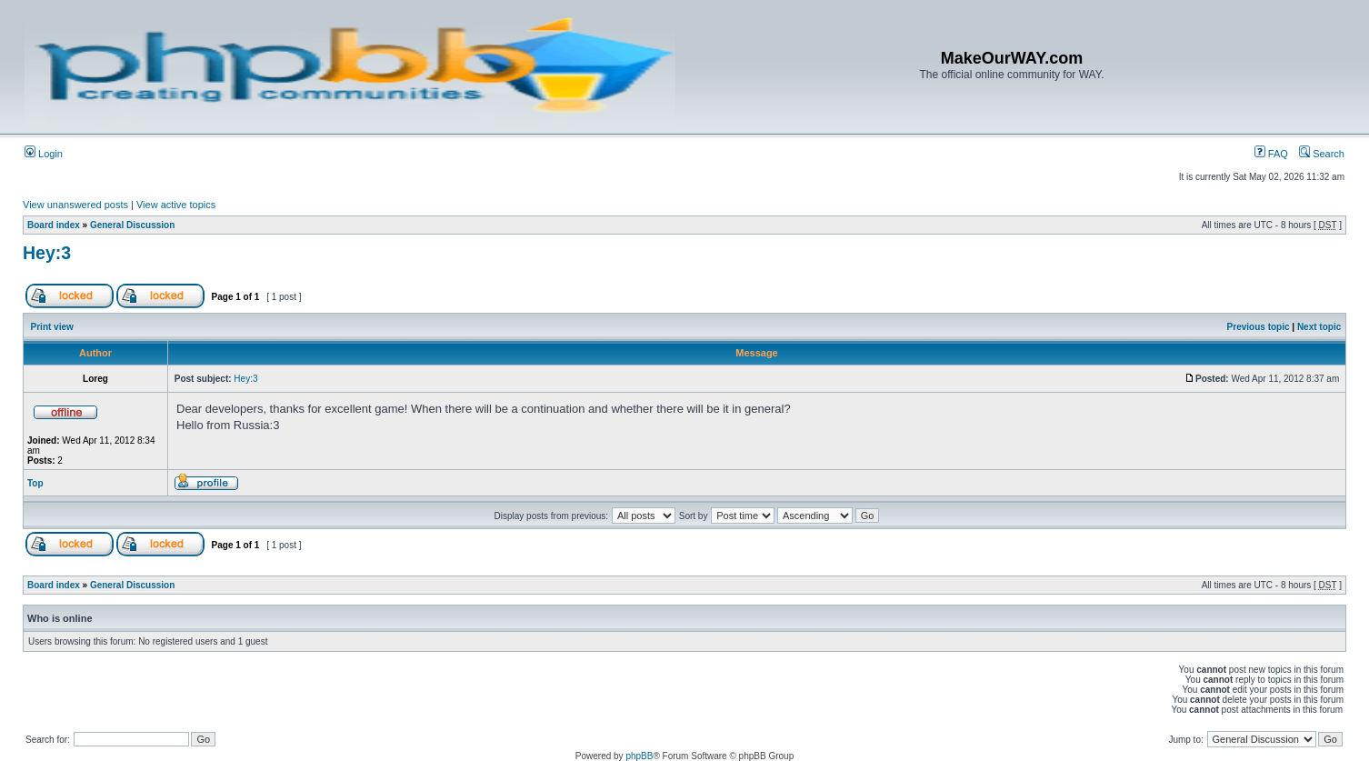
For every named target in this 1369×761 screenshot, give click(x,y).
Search (1321, 153)
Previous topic (1258, 327)
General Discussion (132, 225)
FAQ (1271, 153)
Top (35, 483)
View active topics (175, 204)
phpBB (639, 756)
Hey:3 (47, 253)
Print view (52, 327)
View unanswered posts (75, 204)
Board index (53, 225)
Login (44, 153)
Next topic (1319, 327)
